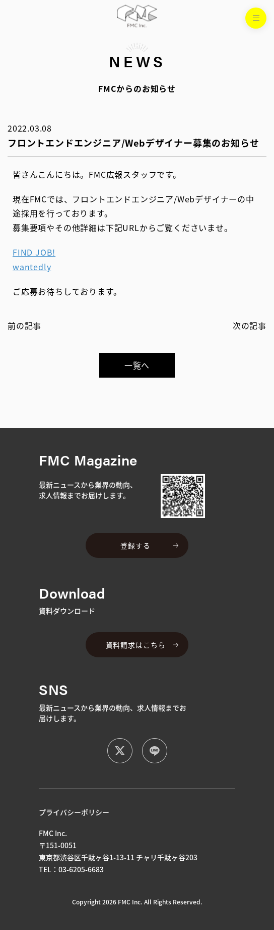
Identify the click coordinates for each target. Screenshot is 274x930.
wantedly (32, 267)
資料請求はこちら (136, 645)
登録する (135, 545)
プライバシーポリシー (74, 812)
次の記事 (249, 325)
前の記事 (24, 325)
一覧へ (137, 365)
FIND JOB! (34, 252)
